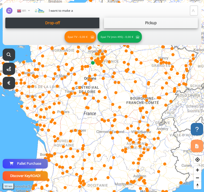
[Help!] (197, 129)
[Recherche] (9, 55)
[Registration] (197, 146)
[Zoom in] (197, 170)
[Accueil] (39, 11)
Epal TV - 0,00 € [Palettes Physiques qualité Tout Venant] (78, 37)
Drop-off (52, 22)
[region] (102, 96)
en (22, 10)
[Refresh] (9, 10)
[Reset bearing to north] (197, 185)
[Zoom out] (197, 178)
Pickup (151, 22)
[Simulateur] (9, 83)
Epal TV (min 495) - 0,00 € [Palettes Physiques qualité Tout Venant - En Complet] (117, 37)
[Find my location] (197, 159)
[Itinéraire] (9, 69)
